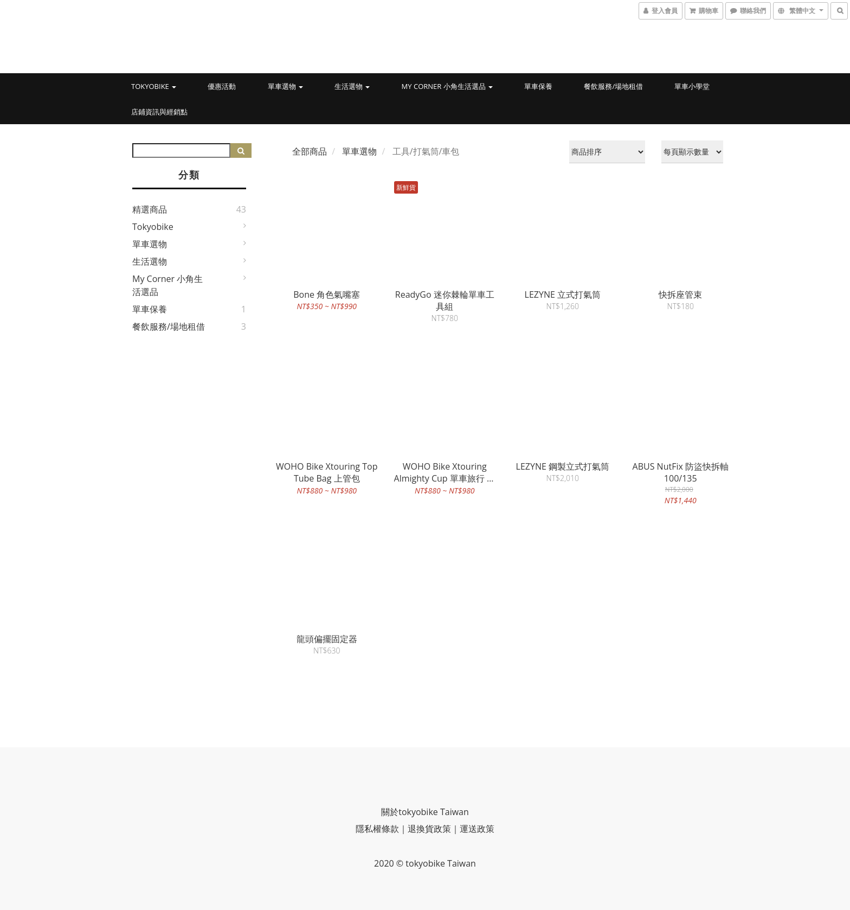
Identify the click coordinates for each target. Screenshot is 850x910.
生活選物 (352, 86)
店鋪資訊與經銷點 (159, 112)
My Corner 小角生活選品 (447, 86)
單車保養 (538, 86)
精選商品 (149, 209)
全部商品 (309, 151)
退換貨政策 (429, 829)
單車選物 (285, 86)
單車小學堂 (692, 86)
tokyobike (153, 86)
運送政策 (477, 829)
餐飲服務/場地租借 (613, 86)
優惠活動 (222, 86)
